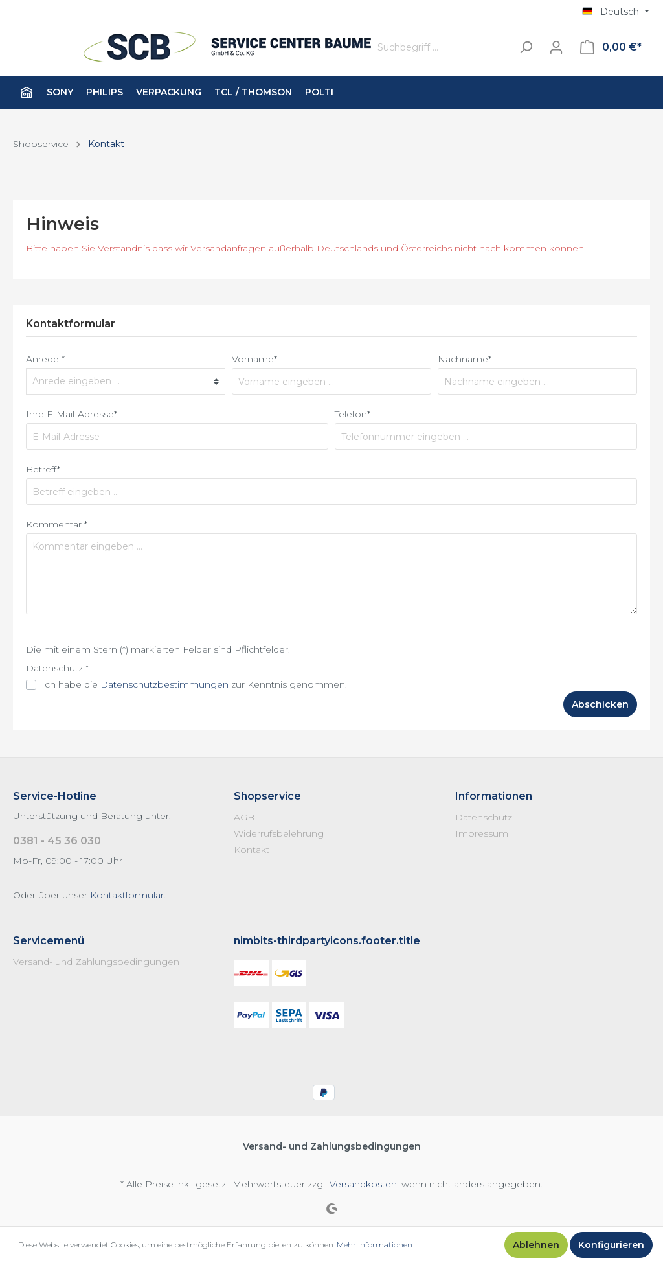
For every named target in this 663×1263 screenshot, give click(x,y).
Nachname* (464, 359)
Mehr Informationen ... (377, 1244)
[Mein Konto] (556, 47)
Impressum (481, 833)
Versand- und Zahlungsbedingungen (96, 962)
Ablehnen (536, 1245)
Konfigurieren (611, 1245)
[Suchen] (526, 47)
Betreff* (43, 469)
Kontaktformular (127, 895)
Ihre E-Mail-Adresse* (71, 414)
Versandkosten (363, 1184)
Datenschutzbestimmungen (164, 684)
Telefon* (352, 414)
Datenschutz (483, 817)
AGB (244, 817)
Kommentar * (56, 524)
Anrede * (45, 359)
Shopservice (267, 796)
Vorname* (254, 359)
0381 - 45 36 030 (57, 841)
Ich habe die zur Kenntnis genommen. (194, 684)
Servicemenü (48, 940)
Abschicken (600, 704)
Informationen (493, 796)
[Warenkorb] (611, 47)
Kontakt (251, 849)
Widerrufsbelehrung (279, 833)
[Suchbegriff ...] (441, 47)
